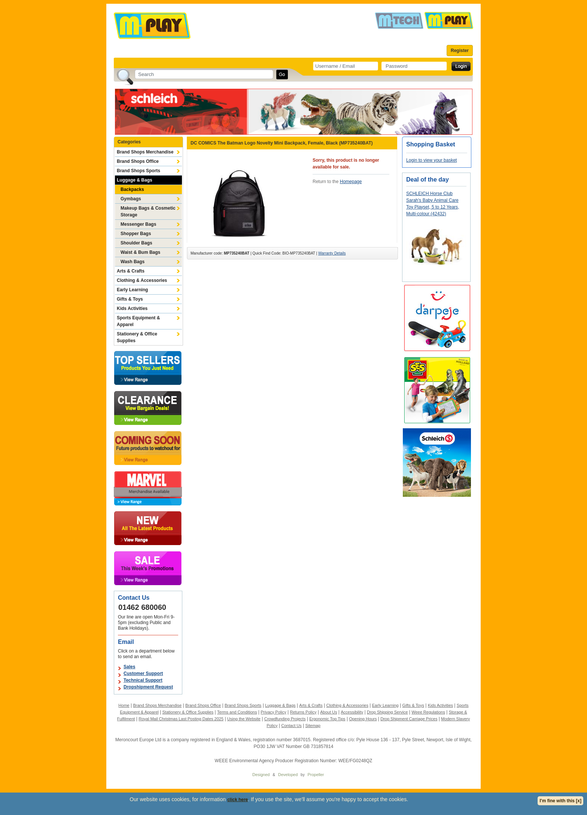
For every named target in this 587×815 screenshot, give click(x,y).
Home (123, 705)
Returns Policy (303, 712)
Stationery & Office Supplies (137, 337)
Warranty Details (332, 253)
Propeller (315, 774)
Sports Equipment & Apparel (138, 321)
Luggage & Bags (134, 180)
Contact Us (291, 725)
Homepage (351, 181)
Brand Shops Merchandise (145, 152)
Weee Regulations (428, 712)
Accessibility (352, 712)
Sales (129, 666)
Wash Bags (133, 261)
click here (237, 799)
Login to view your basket (431, 160)
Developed (288, 774)
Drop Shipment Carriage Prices (408, 719)
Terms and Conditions (237, 712)
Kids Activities (132, 308)
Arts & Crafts (131, 271)
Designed (261, 774)
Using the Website (244, 719)
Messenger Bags (138, 224)
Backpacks (132, 189)
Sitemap (312, 725)
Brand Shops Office (138, 161)
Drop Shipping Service (387, 712)
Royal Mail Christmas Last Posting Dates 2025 (181, 719)
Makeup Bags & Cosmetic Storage (148, 212)
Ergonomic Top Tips (327, 719)
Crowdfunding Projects (285, 719)
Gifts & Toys (130, 299)
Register (460, 50)
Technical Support (143, 680)
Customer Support (143, 673)
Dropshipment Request (148, 687)
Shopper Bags (136, 233)
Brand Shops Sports (138, 170)
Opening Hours (363, 719)
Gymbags (131, 198)
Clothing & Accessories (142, 280)
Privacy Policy (273, 712)
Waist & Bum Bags (140, 252)
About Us (328, 712)
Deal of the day (427, 179)
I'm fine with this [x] (560, 800)
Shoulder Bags (136, 243)
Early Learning (132, 289)
